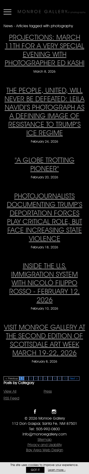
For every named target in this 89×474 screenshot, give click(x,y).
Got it (35, 470)
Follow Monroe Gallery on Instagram (54, 412)
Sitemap (44, 439)
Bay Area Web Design (44, 450)
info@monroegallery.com (45, 434)
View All (10, 391)
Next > (74, 378)
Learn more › (57, 470)
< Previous (11, 378)
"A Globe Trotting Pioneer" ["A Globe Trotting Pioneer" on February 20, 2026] (45, 164)
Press (48, 391)
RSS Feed (11, 398)
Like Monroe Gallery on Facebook (35, 412)
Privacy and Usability (45, 445)
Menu (7, 12)
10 (65, 378)
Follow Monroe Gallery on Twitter (44, 412)
